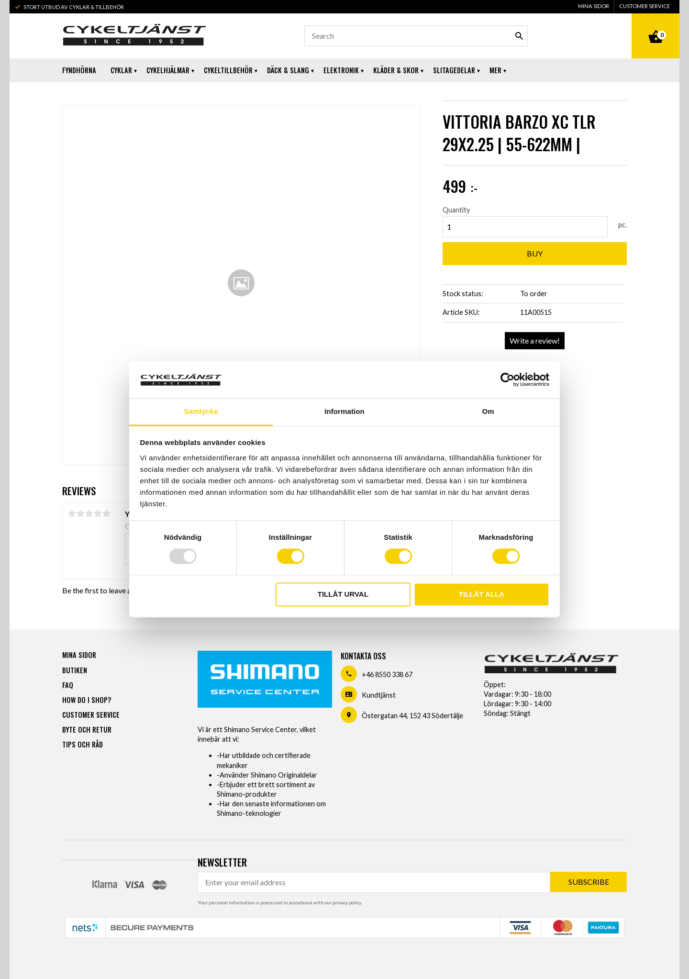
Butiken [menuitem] (74, 670)
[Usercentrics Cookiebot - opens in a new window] (507, 380)
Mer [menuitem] (495, 70)
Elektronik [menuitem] (341, 70)
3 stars (89, 513)
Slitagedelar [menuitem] (454, 70)
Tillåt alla (481, 594)
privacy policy (347, 902)
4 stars (97, 513)
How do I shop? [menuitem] (86, 700)
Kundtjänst (379, 695)
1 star (71, 513)
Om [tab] (488, 411)
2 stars (80, 513)
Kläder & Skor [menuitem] (396, 70)
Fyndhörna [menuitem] (79, 70)
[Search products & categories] (416, 35)
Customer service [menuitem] (644, 6)
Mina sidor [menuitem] (593, 6)
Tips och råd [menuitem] (82, 744)
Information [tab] (344, 411)
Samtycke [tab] (201, 411)
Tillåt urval (343, 594)
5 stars (106, 513)
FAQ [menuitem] (67, 685)
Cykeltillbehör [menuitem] (228, 70)
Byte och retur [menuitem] (86, 729)
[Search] (519, 36)
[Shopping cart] (655, 25)
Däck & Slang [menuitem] (288, 70)
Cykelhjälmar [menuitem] (167, 70)
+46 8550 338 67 (387, 674)
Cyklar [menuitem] (121, 70)
